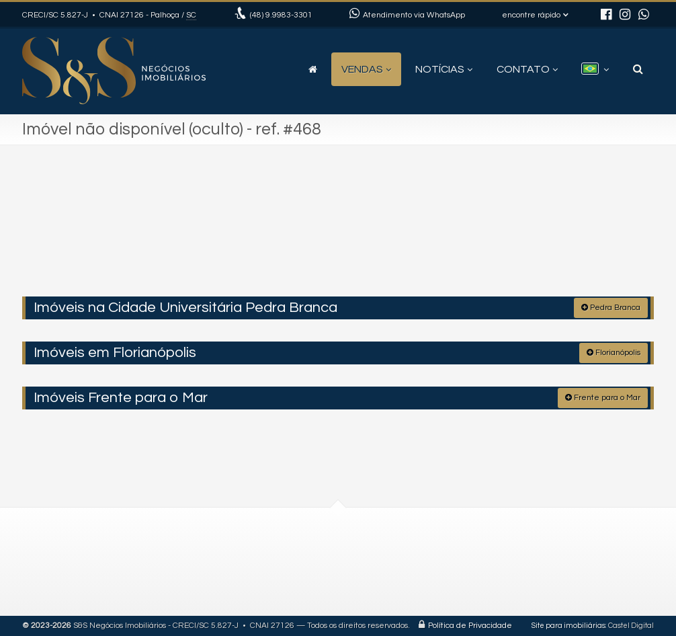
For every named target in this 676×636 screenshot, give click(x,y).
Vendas (366, 69)
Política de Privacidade (470, 625)
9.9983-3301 (281, 15)
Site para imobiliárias (568, 625)
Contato (527, 69)
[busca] (638, 69)
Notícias (443, 69)
